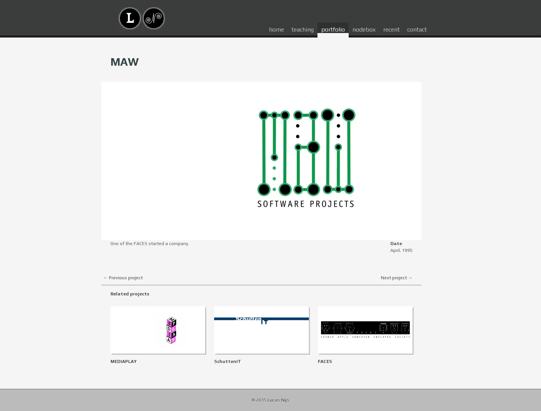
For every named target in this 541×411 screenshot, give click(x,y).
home (276, 29)
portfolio (333, 29)
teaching (303, 29)
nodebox (364, 29)
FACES (325, 361)
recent (391, 29)
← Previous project (123, 277)
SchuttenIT (227, 361)
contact (417, 29)
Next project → (397, 277)
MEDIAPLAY (123, 361)
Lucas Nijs (278, 400)
